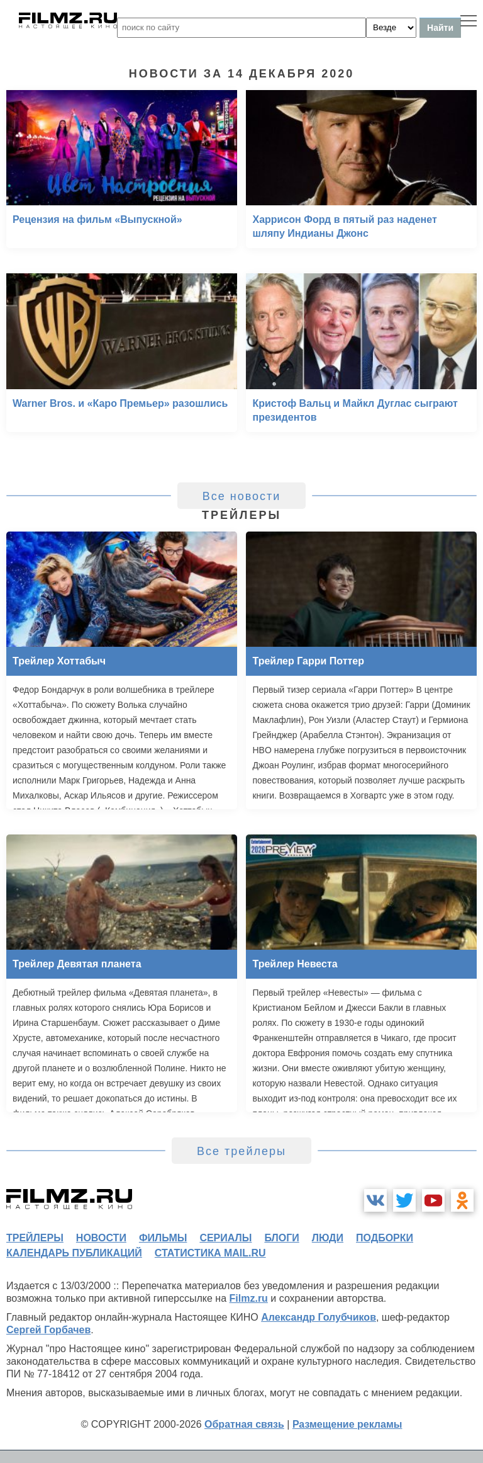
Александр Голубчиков (318, 1317)
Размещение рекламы (347, 1424)
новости (101, 1237)
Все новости (242, 496)
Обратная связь (244, 1424)
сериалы (225, 1237)
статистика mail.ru (210, 1253)
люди (327, 1237)
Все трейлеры (241, 1151)
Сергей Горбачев (48, 1329)
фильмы (163, 1237)
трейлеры (35, 1237)
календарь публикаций (74, 1253)
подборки (384, 1237)
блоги (281, 1237)
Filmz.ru (249, 1298)
